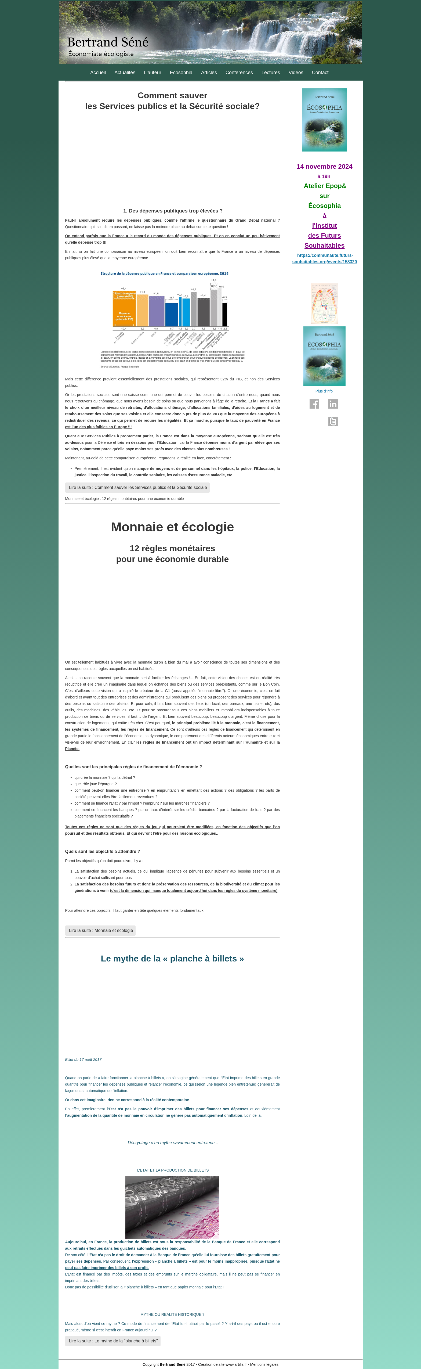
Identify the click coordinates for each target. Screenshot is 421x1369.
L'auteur (152, 72)
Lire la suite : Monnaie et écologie (100, 930)
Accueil (98, 72)
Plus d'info (324, 391)
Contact (320, 72)
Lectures (271, 72)
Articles (209, 72)
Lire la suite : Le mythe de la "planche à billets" (113, 1341)
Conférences (239, 72)
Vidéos (296, 72)
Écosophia (181, 72)
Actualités (124, 72)
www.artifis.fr (236, 1364)
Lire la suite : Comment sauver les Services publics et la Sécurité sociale (137, 487)
